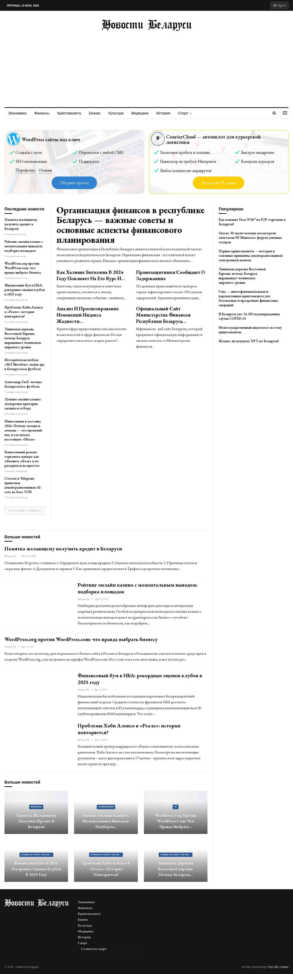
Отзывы (45, 170)
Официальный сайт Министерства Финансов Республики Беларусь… (163, 314)
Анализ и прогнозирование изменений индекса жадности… (88, 314)
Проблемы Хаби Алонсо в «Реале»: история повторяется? (23, 312)
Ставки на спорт (93, 949)
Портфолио (25, 170)
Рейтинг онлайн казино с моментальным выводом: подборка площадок (23, 246)
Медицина (139, 113)
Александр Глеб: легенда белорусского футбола (23, 384)
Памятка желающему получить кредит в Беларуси (20, 224)
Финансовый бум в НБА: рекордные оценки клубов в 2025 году (24, 290)
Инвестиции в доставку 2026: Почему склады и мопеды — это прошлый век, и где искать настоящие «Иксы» (23, 430)
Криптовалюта (69, 113)
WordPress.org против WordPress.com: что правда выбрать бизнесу (22, 268)
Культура (115, 113)
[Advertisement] (146, 64)
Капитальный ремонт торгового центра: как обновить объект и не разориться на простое (22, 459)
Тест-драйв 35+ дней (218, 182)
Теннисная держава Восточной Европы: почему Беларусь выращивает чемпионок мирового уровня (22, 338)
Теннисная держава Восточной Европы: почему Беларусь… (176, 868)
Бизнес (95, 113)
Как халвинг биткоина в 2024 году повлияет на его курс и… (91, 275)
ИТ (175, 807)
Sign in (279, 5)
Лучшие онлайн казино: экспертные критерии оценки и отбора (22, 404)
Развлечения (106, 807)
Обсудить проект (74, 182)
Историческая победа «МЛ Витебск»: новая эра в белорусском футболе (24, 364)
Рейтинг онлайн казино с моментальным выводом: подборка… (106, 821)
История (163, 113)
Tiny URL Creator (278, 967)
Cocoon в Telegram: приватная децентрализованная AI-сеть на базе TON (23, 485)
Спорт (183, 113)
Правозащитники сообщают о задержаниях (170, 275)
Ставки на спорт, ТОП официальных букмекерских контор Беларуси (37, 854)
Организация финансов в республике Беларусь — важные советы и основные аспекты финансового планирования (130, 225)
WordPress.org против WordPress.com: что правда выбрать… (175, 821)
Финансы (41, 113)
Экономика (17, 113)
